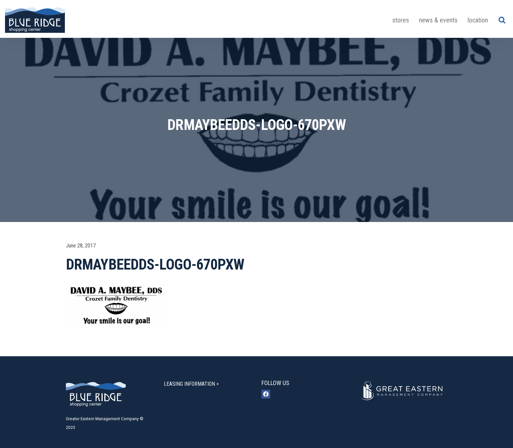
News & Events (438, 20)
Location (478, 20)
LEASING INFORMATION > (191, 384)
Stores (400, 20)
